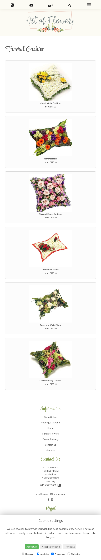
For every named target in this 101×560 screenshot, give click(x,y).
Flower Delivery (51, 439)
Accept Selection (51, 546)
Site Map (50, 450)
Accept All (32, 546)
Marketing (74, 554)
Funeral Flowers (50, 433)
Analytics (43, 554)
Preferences (58, 554)
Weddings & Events (50, 422)
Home (51, 428)
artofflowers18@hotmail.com (50, 494)
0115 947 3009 (50, 485)
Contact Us (50, 444)
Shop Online (50, 417)
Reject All (70, 546)
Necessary (28, 554)
